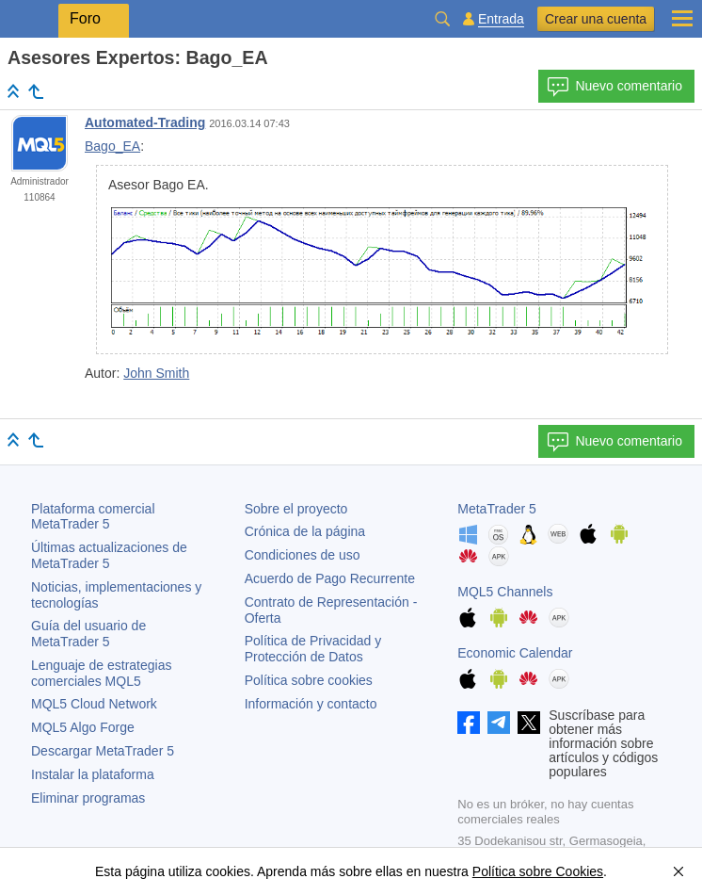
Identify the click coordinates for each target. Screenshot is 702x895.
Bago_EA (112, 146)
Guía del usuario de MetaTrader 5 (88, 633)
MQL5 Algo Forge (83, 727)
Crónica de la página (305, 531)
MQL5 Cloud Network (94, 703)
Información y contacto (311, 703)
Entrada (501, 19)
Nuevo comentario (614, 86)
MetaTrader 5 (496, 508)
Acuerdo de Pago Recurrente (330, 578)
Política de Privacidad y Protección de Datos (313, 648)
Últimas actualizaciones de (109, 555)
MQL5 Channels (504, 591)
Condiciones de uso (302, 554)
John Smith (156, 373)
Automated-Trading (145, 122)
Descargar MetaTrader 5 (102, 750)
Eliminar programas (88, 798)
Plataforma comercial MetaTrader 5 (93, 516)
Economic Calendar (514, 652)
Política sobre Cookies (537, 871)
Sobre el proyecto (296, 508)
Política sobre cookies (309, 680)
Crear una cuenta (595, 18)
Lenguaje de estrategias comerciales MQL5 (101, 673)
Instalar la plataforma (92, 774)
